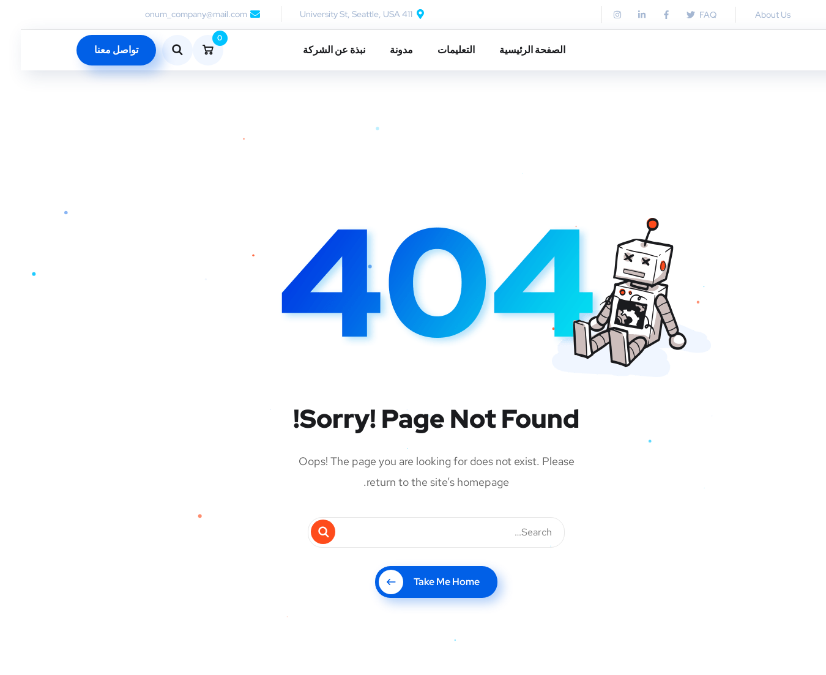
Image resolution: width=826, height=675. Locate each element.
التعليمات (435, 49)
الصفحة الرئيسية (511, 49)
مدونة (380, 49)
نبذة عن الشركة (313, 49)
